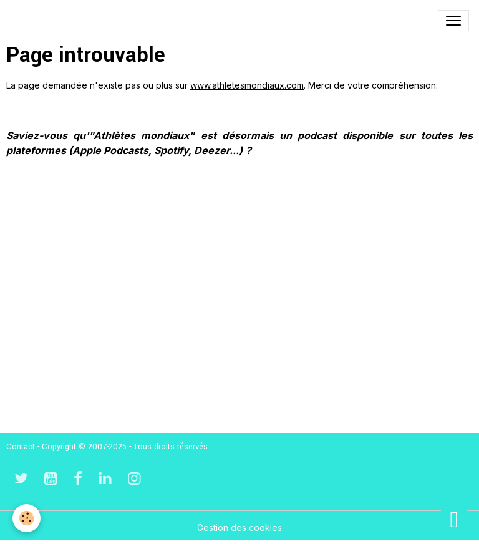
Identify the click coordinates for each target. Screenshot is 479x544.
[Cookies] (26, 518)
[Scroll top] (454, 519)
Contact (20, 446)
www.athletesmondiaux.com (247, 85)
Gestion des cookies (239, 527)
